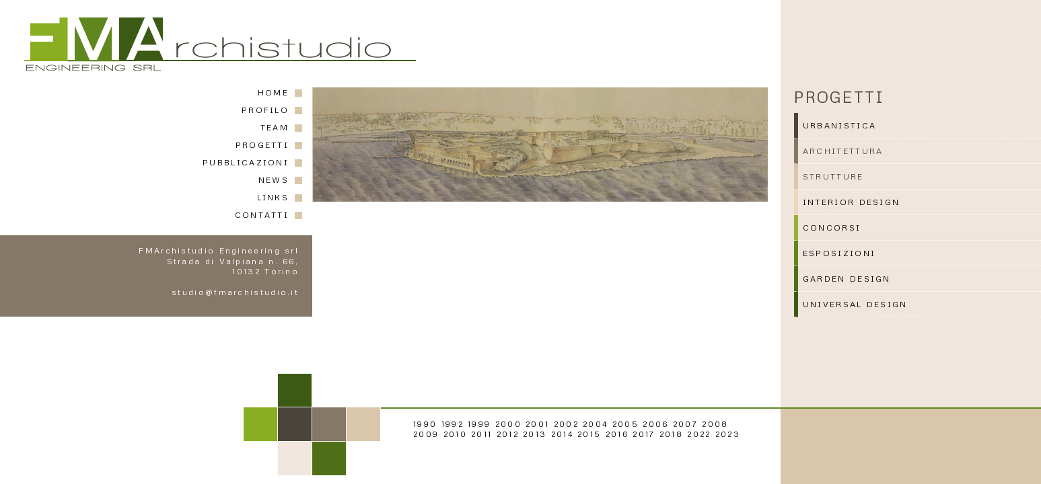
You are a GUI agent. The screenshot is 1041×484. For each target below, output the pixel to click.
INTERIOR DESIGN (851, 202)
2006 (655, 424)
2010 (455, 434)
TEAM (274, 127)
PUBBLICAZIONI (246, 162)
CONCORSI (832, 228)
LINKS (273, 197)
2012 (508, 434)
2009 (426, 434)
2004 (595, 424)
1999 (479, 424)
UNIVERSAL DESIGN (855, 304)
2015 (589, 434)
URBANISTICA (839, 125)
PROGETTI (262, 145)
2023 (727, 434)
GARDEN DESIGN (847, 279)
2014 (562, 434)
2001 (537, 424)
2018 (671, 434)
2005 (625, 424)
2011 (481, 434)
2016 (617, 434)
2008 (715, 424)
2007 (685, 424)
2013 (534, 434)
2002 (566, 424)
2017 (644, 434)
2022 (699, 434)
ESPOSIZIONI (839, 253)
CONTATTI (262, 215)
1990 (425, 424)
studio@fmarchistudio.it (235, 292)
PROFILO (265, 110)
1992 (452, 424)
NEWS (273, 180)
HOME (273, 92)
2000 (508, 424)
